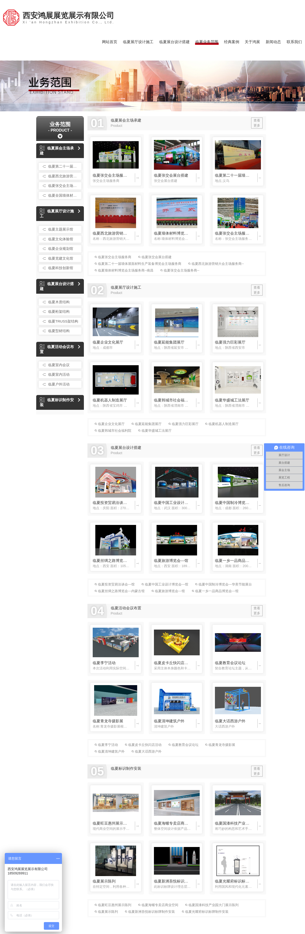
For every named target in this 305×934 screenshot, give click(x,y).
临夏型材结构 (59, 331)
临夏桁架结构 (59, 311)
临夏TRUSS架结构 (63, 321)
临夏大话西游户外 (230, 721)
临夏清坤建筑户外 (169, 721)
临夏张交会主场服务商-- (233, 233)
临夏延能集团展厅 (169, 342)
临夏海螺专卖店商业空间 (172, 823)
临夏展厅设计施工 (138, 42)
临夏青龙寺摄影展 (108, 721)
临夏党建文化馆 (60, 258)
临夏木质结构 (59, 302)
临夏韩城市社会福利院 (172, 400)
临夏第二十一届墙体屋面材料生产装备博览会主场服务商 (233, 175)
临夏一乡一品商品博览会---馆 (233, 561)
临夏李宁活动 (104, 663)
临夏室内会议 (59, 365)
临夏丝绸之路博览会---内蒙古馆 (111, 561)
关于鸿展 (252, 42)
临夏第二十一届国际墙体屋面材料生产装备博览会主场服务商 (63, 166)
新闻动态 (273, 42)
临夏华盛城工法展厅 (232, 400)
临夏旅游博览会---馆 (171, 561)
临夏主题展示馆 (60, 229)
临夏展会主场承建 (57, 150)
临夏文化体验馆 (60, 239)
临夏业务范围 (206, 42)
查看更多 (257, 122)
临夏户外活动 (59, 384)
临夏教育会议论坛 (230, 663)
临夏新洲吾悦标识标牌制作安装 (172, 881)
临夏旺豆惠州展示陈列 (111, 823)
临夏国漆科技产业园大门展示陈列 (233, 823)
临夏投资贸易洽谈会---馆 (111, 503)
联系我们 (294, 42)
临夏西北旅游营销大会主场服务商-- (111, 233)
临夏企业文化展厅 (108, 342)
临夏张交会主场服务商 (63, 186)
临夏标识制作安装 (57, 402)
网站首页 (109, 42)
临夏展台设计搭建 (174, 42)
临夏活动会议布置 (57, 349)
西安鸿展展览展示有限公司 (69, 18)
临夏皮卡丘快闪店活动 (172, 663)
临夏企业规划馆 (60, 248)
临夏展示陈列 (104, 881)
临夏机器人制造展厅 (110, 400)
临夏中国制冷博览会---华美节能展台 (233, 503)
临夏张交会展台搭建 (171, 175)
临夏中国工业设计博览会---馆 (172, 503)
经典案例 (231, 42)
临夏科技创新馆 (60, 268)
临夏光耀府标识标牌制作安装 (233, 881)
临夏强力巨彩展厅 (230, 342)
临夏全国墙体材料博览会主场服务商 (63, 195)
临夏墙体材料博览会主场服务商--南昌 (172, 233)
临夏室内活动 (59, 374)
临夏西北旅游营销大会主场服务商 (63, 176)
